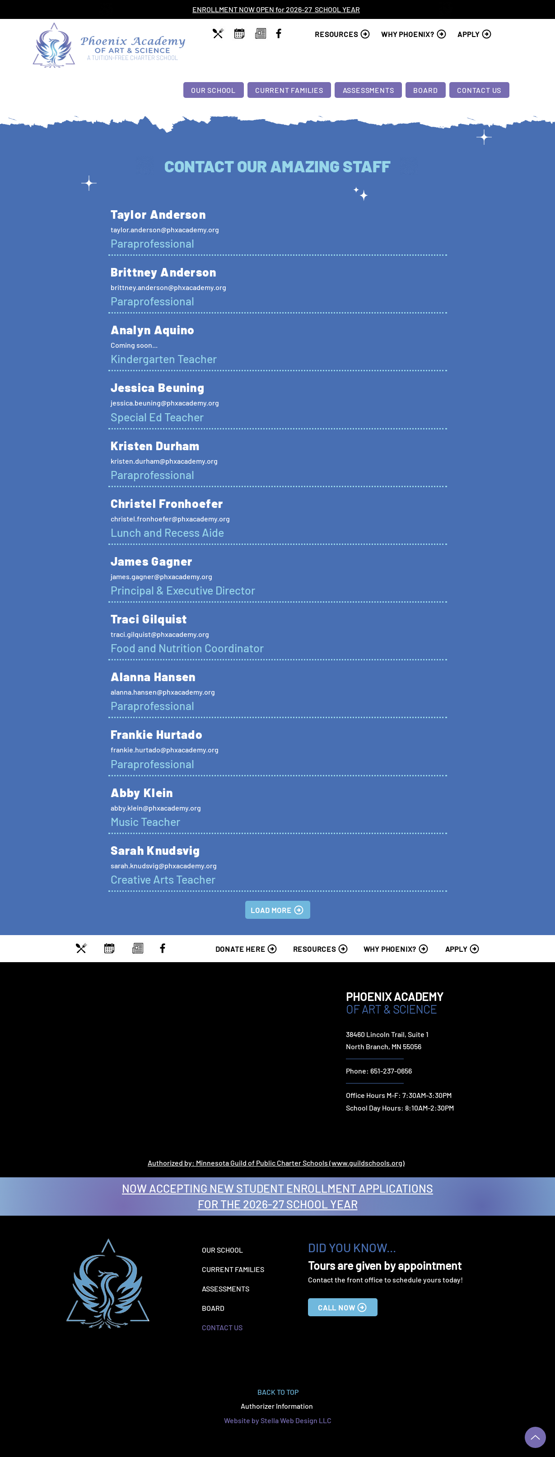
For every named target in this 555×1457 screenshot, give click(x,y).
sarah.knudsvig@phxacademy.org (164, 865)
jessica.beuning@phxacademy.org (165, 402)
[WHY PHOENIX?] (415, 34)
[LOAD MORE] (277, 910)
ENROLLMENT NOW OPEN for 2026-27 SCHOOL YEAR (276, 9)
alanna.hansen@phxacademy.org (163, 691)
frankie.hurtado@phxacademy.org (165, 749)
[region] (218, 33)
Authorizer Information (277, 1406)
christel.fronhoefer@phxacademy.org (170, 518)
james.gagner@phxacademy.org (161, 576)
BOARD (213, 1308)
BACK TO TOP (277, 1392)
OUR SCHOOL (222, 1249)
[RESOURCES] (344, 34)
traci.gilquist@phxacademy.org (160, 634)
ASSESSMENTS (225, 1288)
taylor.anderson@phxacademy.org (165, 229)
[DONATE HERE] (247, 949)
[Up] (535, 1437)
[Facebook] (278, 33)
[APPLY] (476, 34)
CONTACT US (222, 1327)
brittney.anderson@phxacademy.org (168, 287)
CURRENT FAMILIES (233, 1269)
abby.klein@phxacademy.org (156, 807)
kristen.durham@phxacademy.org (164, 460)
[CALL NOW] (343, 1307)
